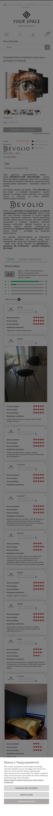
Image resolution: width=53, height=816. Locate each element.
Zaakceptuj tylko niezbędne (26, 788)
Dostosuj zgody (26, 795)
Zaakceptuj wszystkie (26, 801)
